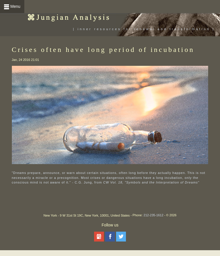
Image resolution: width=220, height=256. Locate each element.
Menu (15, 6)
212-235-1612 (154, 215)
